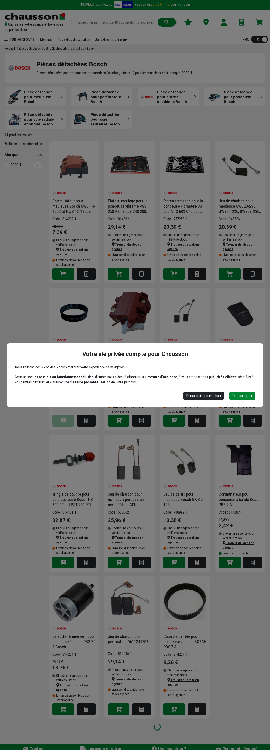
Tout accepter (242, 396)
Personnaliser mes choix (203, 396)
